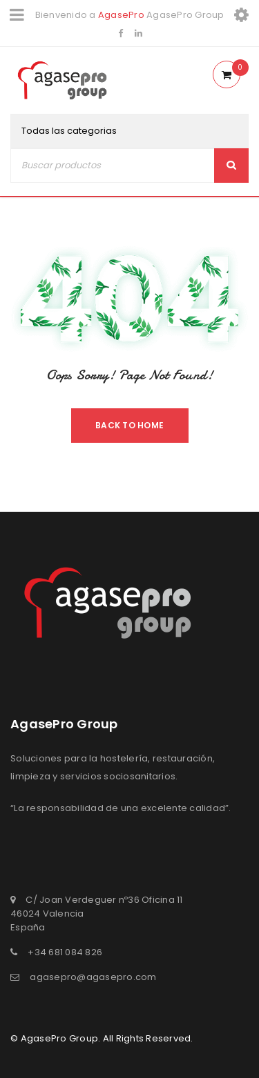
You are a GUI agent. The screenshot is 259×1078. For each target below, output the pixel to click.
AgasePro (121, 14)
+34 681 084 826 (65, 952)
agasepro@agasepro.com (93, 977)
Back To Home (129, 425)
